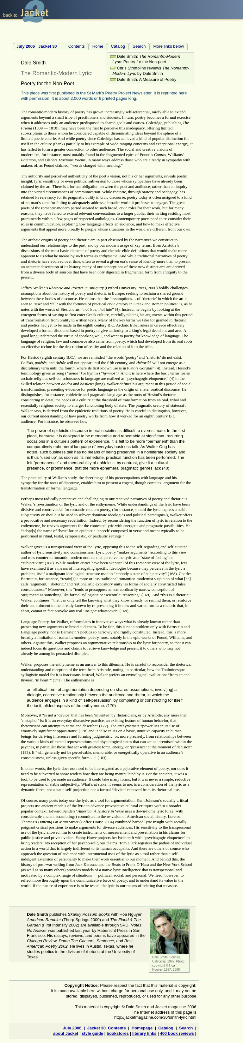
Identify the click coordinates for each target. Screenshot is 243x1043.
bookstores (118, 1033)
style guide (92, 1033)
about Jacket (65, 1033)
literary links (144, 1033)
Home (97, 46)
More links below (168, 46)
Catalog (118, 46)
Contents (50, 46)
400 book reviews (177, 1033)
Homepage (142, 1028)
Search (139, 46)
